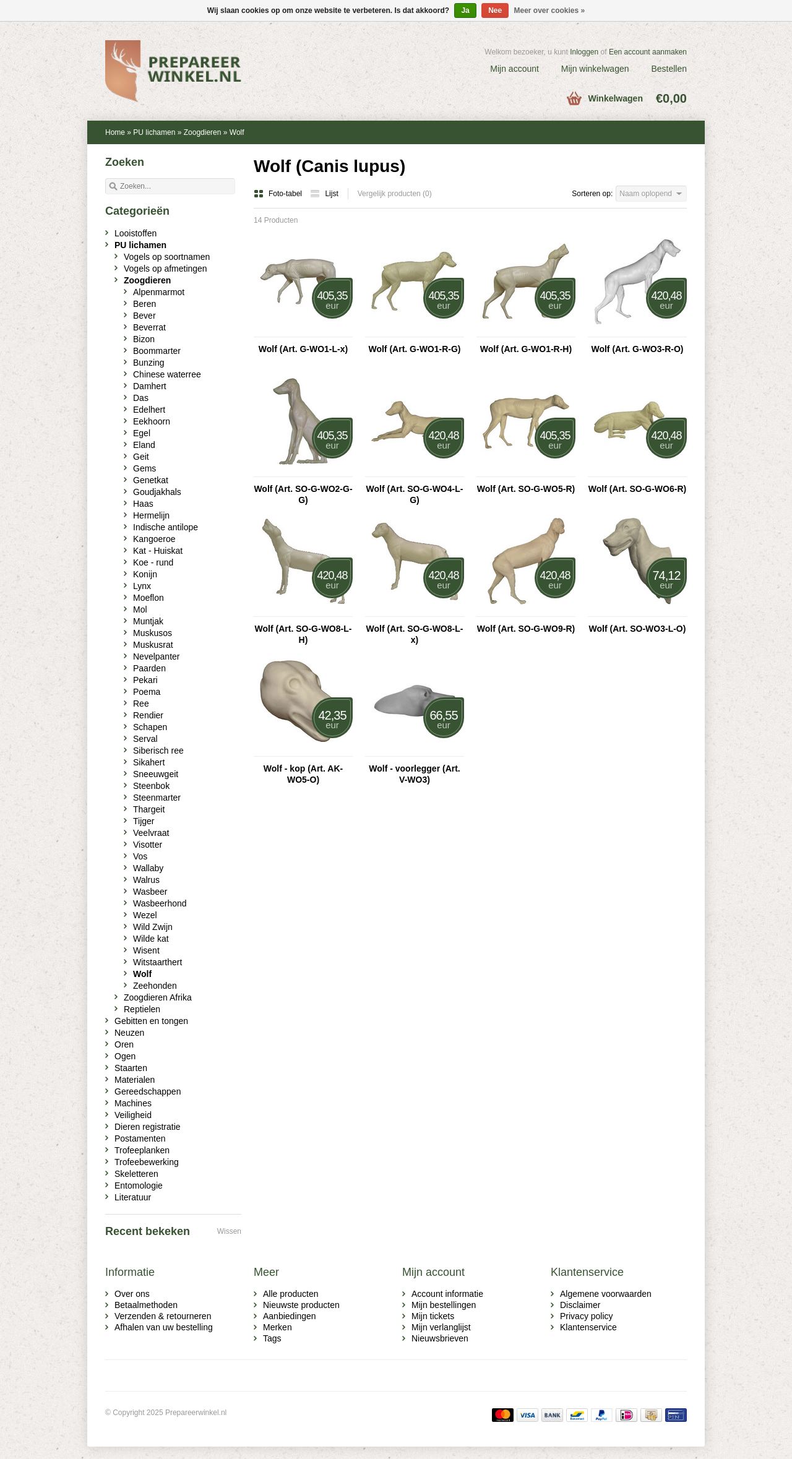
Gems (144, 468)
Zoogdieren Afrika (158, 997)
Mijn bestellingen (443, 1305)
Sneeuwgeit (155, 774)
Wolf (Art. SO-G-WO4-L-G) (414, 494)
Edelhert (149, 410)
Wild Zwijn (153, 927)
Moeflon (148, 598)
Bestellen (669, 69)
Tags (272, 1338)
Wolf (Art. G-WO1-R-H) (526, 349)
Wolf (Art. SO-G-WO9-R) (526, 629)
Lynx (142, 586)
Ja (465, 10)
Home (115, 132)
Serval (145, 739)
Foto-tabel (279, 193)
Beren (144, 304)
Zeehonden (155, 986)
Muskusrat (153, 645)
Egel (141, 433)
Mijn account (514, 69)
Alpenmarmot (158, 292)
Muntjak (148, 621)
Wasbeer (150, 892)
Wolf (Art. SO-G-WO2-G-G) (303, 494)
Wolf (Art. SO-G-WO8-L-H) (303, 634)
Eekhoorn (151, 421)
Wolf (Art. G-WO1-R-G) (414, 349)
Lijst (324, 193)
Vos (140, 856)
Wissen (229, 1231)
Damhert (149, 386)
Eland (144, 445)
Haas (143, 504)
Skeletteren (136, 1174)
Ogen (125, 1056)
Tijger (144, 821)
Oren (124, 1044)
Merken (277, 1327)
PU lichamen (154, 132)
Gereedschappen (147, 1091)
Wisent (146, 950)
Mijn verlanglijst (441, 1327)
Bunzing (149, 363)
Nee (495, 10)
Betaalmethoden (146, 1305)
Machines (133, 1103)
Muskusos (152, 633)
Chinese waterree (167, 374)
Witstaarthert (157, 962)
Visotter (147, 845)
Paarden (149, 668)
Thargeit (149, 809)
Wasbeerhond (160, 903)
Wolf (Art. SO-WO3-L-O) (637, 629)
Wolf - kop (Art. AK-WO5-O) (303, 774)
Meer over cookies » (549, 10)
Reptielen (142, 1009)
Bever (144, 316)
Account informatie (447, 1294)
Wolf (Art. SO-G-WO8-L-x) (414, 634)
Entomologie (138, 1185)
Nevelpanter (156, 656)
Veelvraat (151, 833)
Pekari (145, 680)
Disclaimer (580, 1305)
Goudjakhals (157, 492)
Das (140, 398)
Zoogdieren (203, 132)
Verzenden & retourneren (162, 1316)
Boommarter (157, 351)
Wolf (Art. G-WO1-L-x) (303, 349)
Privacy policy (586, 1316)
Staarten (130, 1068)
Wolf (237, 132)
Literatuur (132, 1197)
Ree (141, 703)
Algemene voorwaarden (606, 1294)
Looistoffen (135, 233)
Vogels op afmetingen (165, 268)
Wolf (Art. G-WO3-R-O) (637, 349)
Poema (146, 692)
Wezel (145, 915)
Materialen (134, 1080)
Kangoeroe (154, 539)
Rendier (148, 715)
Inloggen (584, 52)
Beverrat (149, 327)
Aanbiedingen (289, 1316)
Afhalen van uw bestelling (163, 1327)
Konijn (145, 574)
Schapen (150, 727)
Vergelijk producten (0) (395, 193)
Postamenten (140, 1138)
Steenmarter (157, 798)
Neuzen (129, 1033)
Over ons (132, 1294)
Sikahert (149, 762)
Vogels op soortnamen (167, 257)
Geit (141, 457)
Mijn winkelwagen (595, 69)
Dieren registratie (147, 1127)
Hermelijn (151, 515)
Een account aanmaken (648, 52)
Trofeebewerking (146, 1162)
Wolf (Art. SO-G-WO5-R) (526, 489)
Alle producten (291, 1294)
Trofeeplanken (142, 1150)
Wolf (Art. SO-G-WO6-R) (637, 489)
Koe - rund (153, 562)
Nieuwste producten (301, 1305)
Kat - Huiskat (158, 551)
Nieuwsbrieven (439, 1338)
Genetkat (150, 480)
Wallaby (148, 868)
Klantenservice (588, 1327)
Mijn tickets (432, 1316)
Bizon (144, 339)
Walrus (146, 880)
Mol (140, 609)
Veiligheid (133, 1115)
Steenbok (151, 786)
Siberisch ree (158, 750)
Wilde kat (151, 939)
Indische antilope (165, 527)
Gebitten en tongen (151, 1021)
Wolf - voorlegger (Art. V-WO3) (414, 774)
